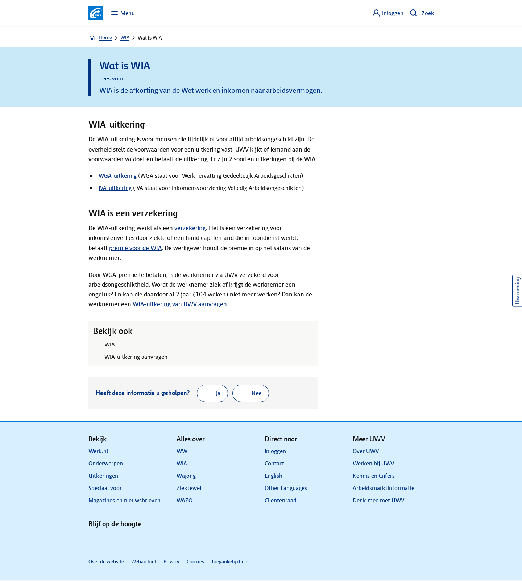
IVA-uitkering (115, 187)
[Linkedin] (97, 541)
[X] (114, 541)
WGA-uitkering (118, 175)
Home (100, 37)
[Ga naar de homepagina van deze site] (95, 13)
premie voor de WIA (135, 248)
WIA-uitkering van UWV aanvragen (180, 304)
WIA (124, 37)
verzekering (190, 228)
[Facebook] (132, 541)
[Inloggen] (387, 13)
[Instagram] (149, 541)
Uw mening (517, 290)
